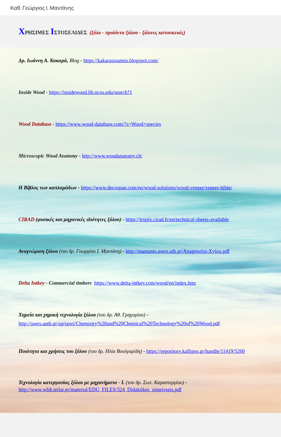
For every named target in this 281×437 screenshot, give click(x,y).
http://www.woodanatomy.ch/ (112, 156)
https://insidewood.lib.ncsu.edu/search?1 (90, 92)
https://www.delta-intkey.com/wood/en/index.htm (145, 283)
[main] (140, 31)
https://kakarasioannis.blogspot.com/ (121, 60)
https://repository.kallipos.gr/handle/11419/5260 (195, 351)
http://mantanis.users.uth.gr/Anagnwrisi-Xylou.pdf (177, 251)
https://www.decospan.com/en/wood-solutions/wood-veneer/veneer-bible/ (156, 187)
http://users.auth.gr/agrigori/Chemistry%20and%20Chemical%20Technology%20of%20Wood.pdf (119, 323)
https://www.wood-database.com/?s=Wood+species (108, 124)
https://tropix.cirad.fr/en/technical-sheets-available (177, 219)
